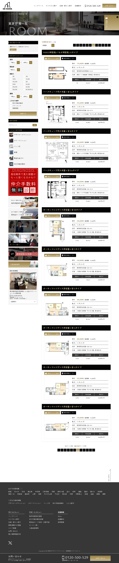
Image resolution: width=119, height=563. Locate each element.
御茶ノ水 (11, 494)
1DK (13, 79)
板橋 (98, 494)
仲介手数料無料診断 (36, 519)
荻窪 (86, 494)
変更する (13, 49)
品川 (68, 492)
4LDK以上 (28, 89)
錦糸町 (27, 494)
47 (84, 45)
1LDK (26, 79)
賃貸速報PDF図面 (14, 525)
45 (77, 45)
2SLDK (13, 87)
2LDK (26, 84)
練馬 (104, 494)
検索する (23, 114)
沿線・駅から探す (66, 6)
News (60, 516)
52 (99, 45)
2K (25, 82)
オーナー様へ (14, 245)
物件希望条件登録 (35, 516)
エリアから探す (51, 6)
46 (81, 45)
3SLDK (13, 89)
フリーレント (15, 106)
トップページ (38, 6)
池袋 (92, 494)
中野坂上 (79, 494)
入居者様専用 (15, 264)
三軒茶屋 (46, 492)
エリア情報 (12, 528)
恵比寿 (30, 492)
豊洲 (85, 492)
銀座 (80, 492)
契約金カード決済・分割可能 (39, 522)
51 (96, 45)
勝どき (92, 492)
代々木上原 (48, 494)
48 (87, 45)
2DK (13, 84)
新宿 (10, 492)
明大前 (64, 494)
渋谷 (23, 492)
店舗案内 (78, 6)
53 (103, 45)
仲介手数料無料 (16, 103)
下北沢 (57, 494)
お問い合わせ (109, 6)
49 (90, 45)
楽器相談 (14, 108)
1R (12, 76)
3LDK (26, 87)
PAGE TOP (109, 478)
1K (25, 76)
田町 (74, 492)
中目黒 (37, 492)
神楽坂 (19, 494)
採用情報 (23, 226)
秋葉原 (100, 492)
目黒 (53, 492)
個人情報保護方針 (14, 534)
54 (106, 45)
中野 (71, 494)
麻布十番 (61, 492)
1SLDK (13, 82)
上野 (34, 494)
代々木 (16, 492)
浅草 (39, 494)
